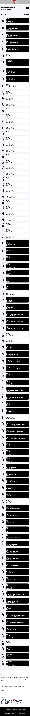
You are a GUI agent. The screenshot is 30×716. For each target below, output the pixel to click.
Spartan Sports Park (10, 581)
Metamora (8, 253)
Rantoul (7, 274)
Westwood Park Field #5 (10, 502)
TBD (7, 516)
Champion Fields (9, 260)
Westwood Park (9, 22)
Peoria (7, 482)
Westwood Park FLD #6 (10, 315)
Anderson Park (9, 468)
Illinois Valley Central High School (12, 377)
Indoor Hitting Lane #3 (10, 294)
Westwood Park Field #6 (10, 197)
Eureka (7, 609)
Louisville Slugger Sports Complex (12, 80)
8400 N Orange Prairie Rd (10, 64)
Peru (7, 362)
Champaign (8, 475)
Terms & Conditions (21, 713)
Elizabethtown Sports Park (11, 651)
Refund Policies (7, 713)
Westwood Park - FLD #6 (10, 244)
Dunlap (7, 405)
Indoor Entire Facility (10, 93)
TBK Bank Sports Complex (11, 552)
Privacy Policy (14, 713)
